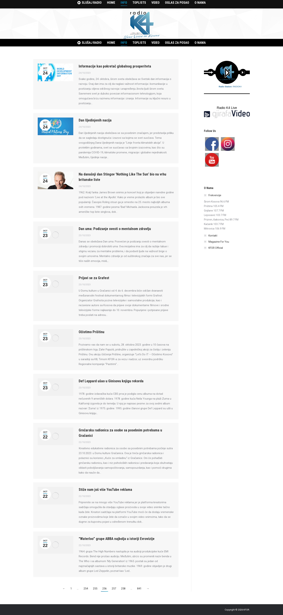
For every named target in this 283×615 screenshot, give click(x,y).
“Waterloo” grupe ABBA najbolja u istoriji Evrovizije (116, 539)
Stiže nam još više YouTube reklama (105, 489)
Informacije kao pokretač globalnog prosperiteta (115, 66)
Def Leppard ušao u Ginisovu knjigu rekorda (111, 381)
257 (114, 588)
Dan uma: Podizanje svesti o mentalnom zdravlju (115, 229)
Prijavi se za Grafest (94, 278)
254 (86, 588)
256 (104, 588)
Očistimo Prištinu (91, 332)
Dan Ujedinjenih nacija (95, 120)
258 (123, 588)
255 (95, 588)
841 (139, 588)
